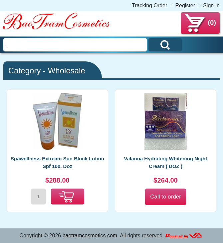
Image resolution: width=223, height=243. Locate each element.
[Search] (75, 44)
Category (24, 70)
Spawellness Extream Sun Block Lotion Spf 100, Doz (57, 162)
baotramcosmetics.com (90, 235)
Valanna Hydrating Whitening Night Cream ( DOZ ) (165, 162)
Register (185, 5)
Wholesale (66, 70)
